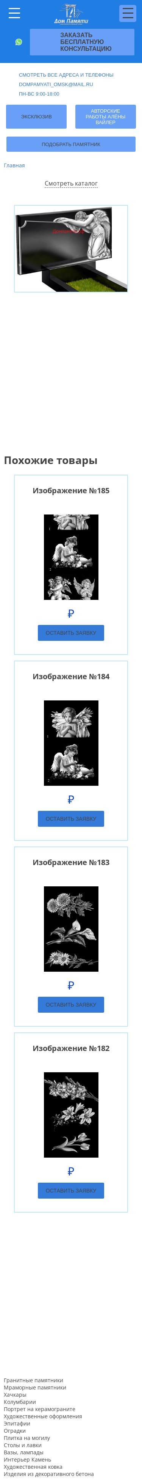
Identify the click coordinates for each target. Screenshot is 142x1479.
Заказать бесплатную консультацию (86, 42)
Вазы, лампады (24, 1452)
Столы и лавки (23, 1445)
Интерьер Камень (27, 1459)
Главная (14, 165)
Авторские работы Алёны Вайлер (105, 116)
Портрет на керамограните (39, 1409)
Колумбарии (20, 1401)
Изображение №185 (71, 490)
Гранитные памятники (33, 1380)
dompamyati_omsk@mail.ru (56, 84)
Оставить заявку (71, 633)
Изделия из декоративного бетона (49, 1473)
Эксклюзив (36, 117)
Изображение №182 (71, 1048)
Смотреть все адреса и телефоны (66, 75)
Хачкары (15, 1394)
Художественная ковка (33, 1466)
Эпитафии (17, 1423)
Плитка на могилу (27, 1437)
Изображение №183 (71, 862)
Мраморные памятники (35, 1387)
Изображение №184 (71, 676)
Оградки (15, 1430)
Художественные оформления (43, 1416)
